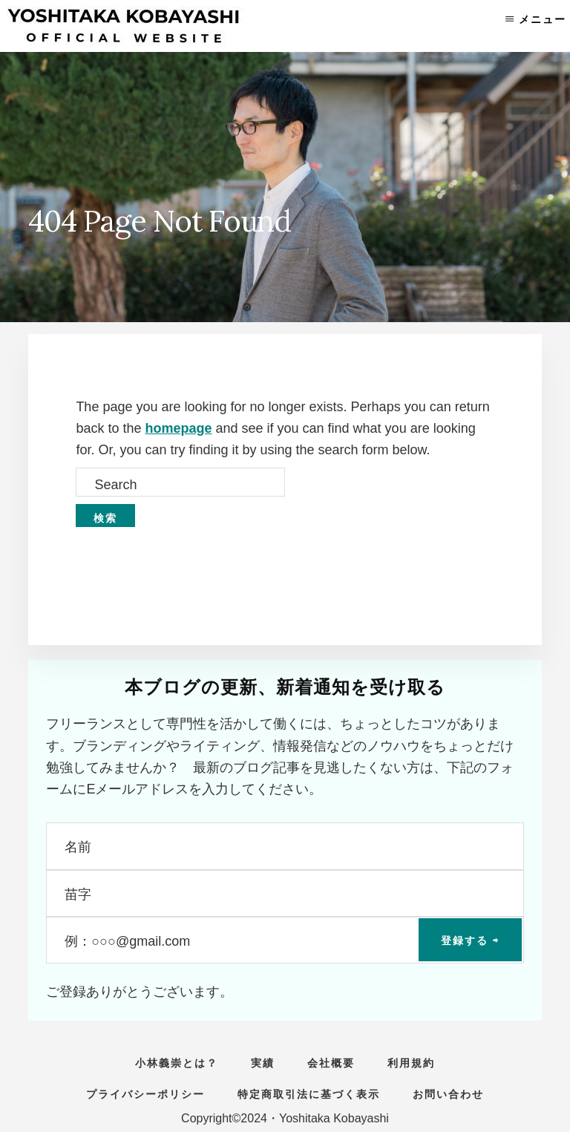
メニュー (542, 19)
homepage (178, 428)
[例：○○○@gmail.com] (284, 940)
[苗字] (284, 893)
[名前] (284, 845)
